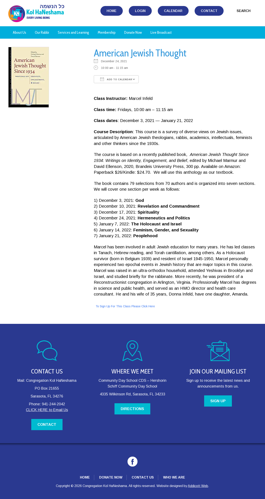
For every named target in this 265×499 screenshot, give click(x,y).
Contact (209, 11)
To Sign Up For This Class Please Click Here (125, 306)
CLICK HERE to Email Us (47, 410)
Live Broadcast (161, 32)
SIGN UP (218, 401)
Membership (107, 32)
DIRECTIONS (132, 409)
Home (112, 11)
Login (140, 11)
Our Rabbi (42, 32)
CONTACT (46, 424)
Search (244, 11)
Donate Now (133, 32)
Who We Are (174, 477)
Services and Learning (73, 32)
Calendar (173, 11)
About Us (19, 32)
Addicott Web (198, 486)
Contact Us (143, 477)
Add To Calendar (116, 79)
